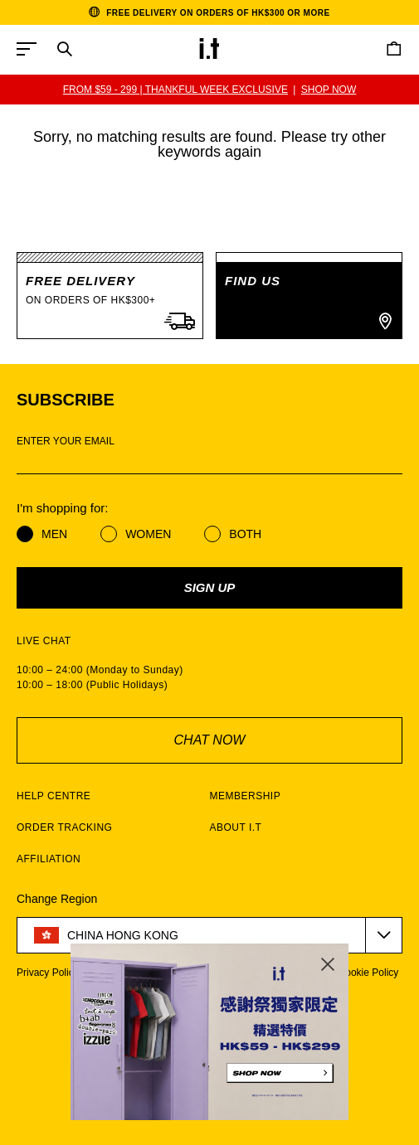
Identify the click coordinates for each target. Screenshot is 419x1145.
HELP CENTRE (53, 796)
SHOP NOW (328, 89)
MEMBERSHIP (245, 796)
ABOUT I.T (236, 827)
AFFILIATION (48, 859)
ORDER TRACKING (64, 827)
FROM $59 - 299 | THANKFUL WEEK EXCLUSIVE (175, 89)
